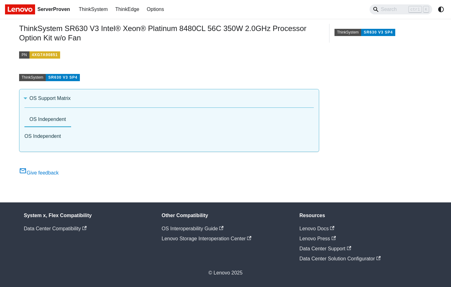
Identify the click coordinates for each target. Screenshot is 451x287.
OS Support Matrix (50, 98)
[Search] (401, 9)
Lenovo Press (317, 238)
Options (155, 9)
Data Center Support (325, 248)
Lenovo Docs (316, 228)
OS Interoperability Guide (193, 228)
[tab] (47, 120)
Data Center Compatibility (55, 228)
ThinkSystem (93, 9)
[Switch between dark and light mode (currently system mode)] (441, 9)
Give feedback (39, 172)
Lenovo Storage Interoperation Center (206, 238)
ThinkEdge (127, 9)
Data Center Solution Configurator (340, 258)
